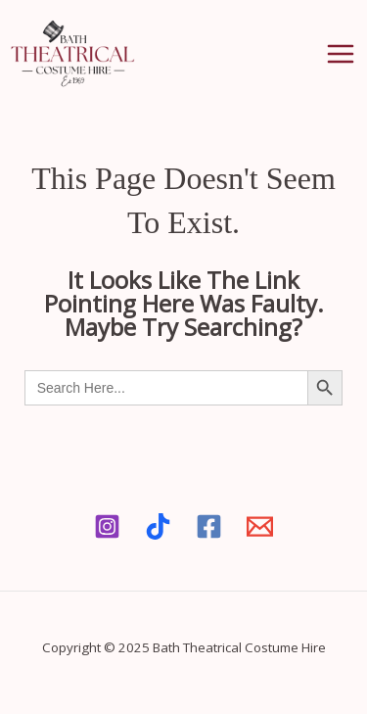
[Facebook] (209, 526)
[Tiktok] (158, 526)
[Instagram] (107, 526)
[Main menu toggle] (340, 53)
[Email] (260, 526)
